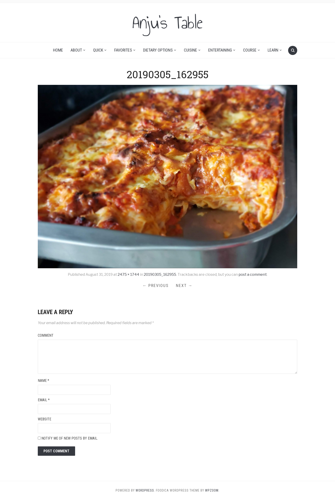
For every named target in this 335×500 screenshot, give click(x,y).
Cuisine (190, 50)
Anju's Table (167, 22)
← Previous (155, 285)
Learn (273, 50)
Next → (184, 285)
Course (249, 50)
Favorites (123, 50)
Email (44, 400)
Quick (98, 50)
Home (58, 50)
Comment (45, 335)
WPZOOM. (212, 490)
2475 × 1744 (128, 274)
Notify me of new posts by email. (69, 438)
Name (43, 380)
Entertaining (220, 50)
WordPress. (145, 490)
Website (44, 419)
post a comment (253, 274)
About (76, 50)
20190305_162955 (160, 274)
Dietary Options (158, 50)
